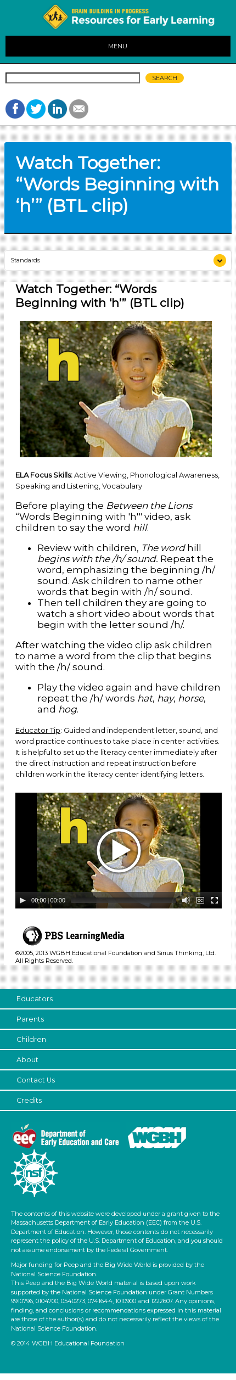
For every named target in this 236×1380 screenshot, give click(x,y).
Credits (29, 1100)
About (27, 1060)
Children (31, 1039)
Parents (30, 1019)
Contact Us (35, 1080)
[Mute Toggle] (186, 900)
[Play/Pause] (22, 900)
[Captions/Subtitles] (200, 900)
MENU (117, 46)
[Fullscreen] (214, 900)
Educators (34, 999)
